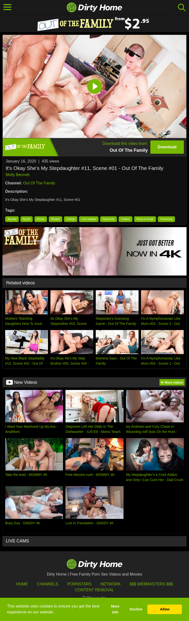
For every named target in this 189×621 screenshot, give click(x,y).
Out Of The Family (39, 183)
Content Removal (94, 590)
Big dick (12, 219)
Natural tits (108, 219)
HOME (22, 584)
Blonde (41, 219)
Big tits (26, 219)
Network (110, 584)
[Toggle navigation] (7, 7)
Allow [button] (164, 609)
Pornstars (79, 584)
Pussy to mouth (145, 219)
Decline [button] (136, 609)
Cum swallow (88, 219)
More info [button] (115, 609)
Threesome (166, 219)
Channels (47, 584)
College (70, 219)
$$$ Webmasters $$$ (151, 584)
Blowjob (55, 219)
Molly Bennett (18, 175)
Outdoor (125, 219)
